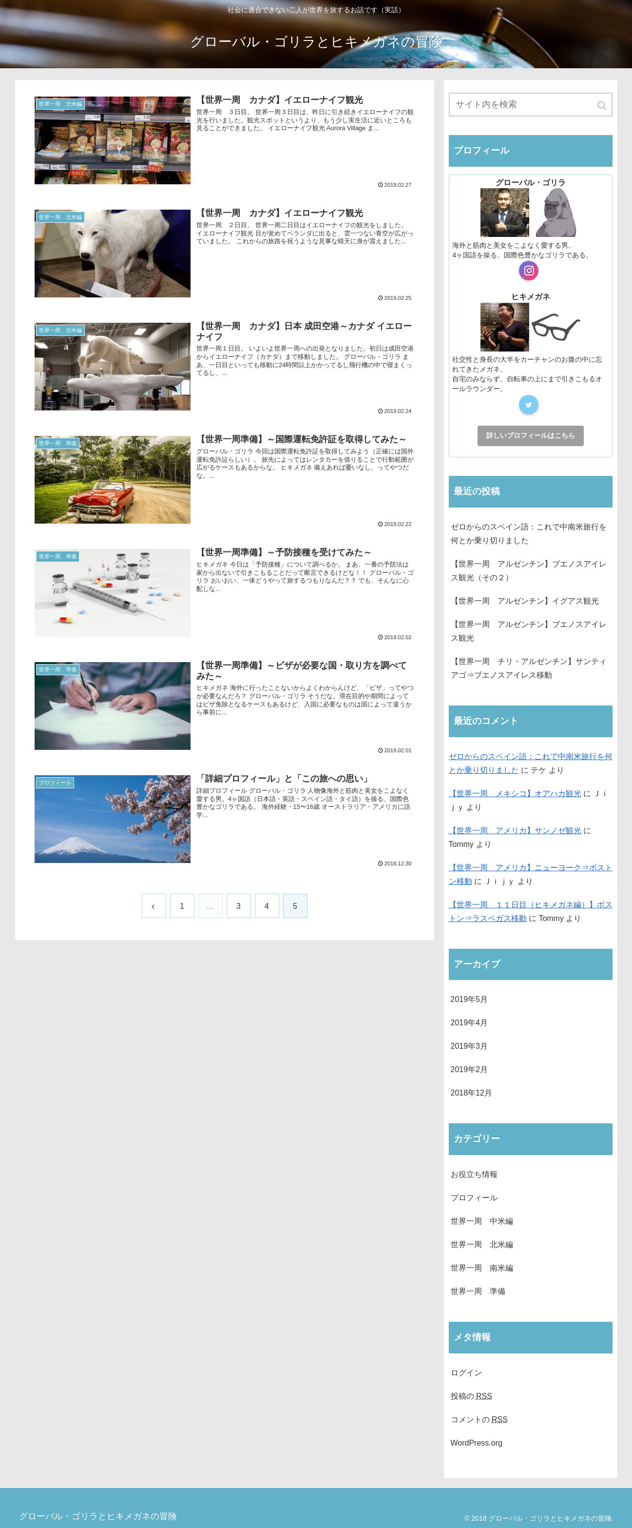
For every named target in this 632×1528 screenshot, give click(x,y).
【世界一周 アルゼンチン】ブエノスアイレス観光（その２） (529, 571)
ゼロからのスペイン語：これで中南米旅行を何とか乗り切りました (529, 534)
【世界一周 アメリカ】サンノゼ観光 (515, 830)
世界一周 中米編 (482, 1221)
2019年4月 (469, 1023)
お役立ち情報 (474, 1174)
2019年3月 (469, 1046)
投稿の (471, 1396)
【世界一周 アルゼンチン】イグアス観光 (525, 601)
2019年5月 (469, 999)
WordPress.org (476, 1443)
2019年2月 (469, 1069)
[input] (531, 105)
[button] (603, 106)
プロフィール (474, 1198)
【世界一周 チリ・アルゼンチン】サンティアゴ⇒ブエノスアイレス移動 (529, 668)
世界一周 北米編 (482, 1244)
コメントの (479, 1419)
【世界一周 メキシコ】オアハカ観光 (515, 793)
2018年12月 (471, 1093)
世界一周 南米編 (482, 1268)
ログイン (466, 1373)
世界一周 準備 (478, 1291)
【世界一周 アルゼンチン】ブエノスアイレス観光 (529, 631)
